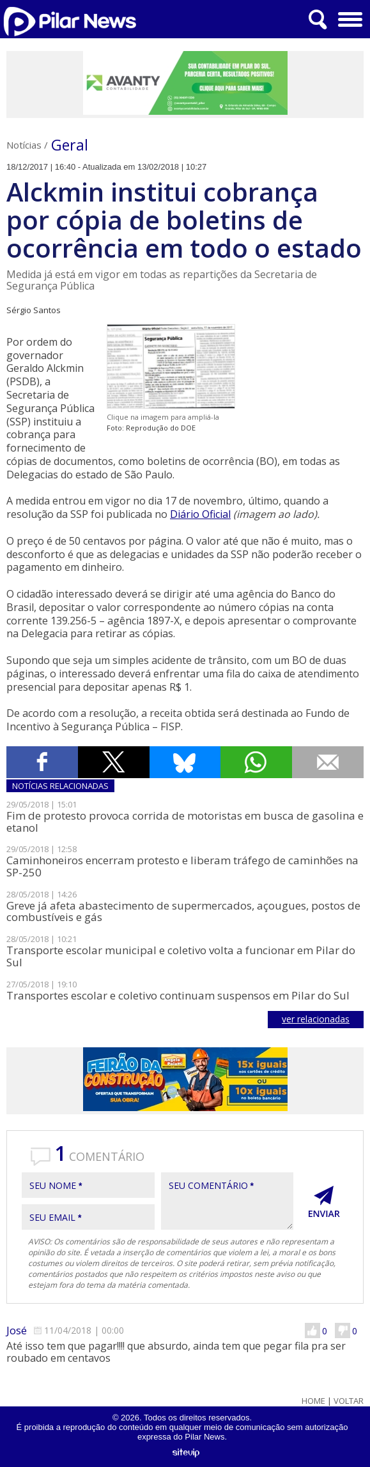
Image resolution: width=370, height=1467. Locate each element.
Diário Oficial (200, 514)
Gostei (312, 1330)
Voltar (349, 1401)
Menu (348, 15)
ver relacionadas (316, 1019)
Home (313, 1401)
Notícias (24, 144)
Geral (69, 145)
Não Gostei (342, 1330)
